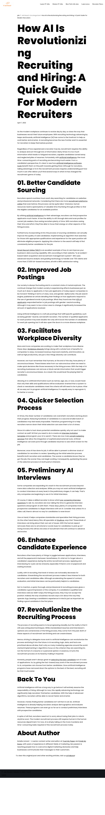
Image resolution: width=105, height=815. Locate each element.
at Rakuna (73, 793)
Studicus (71, 539)
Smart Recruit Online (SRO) (29, 257)
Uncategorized (35, 15)
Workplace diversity (36, 364)
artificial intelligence (36, 221)
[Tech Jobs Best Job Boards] (8, 4)
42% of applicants (44, 313)
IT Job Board (24, 15)
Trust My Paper (71, 778)
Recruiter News (97, 4)
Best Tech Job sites (71, 4)
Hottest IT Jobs (56, 4)
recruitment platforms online (35, 206)
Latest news (85, 4)
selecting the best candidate (66, 691)
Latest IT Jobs (44, 4)
